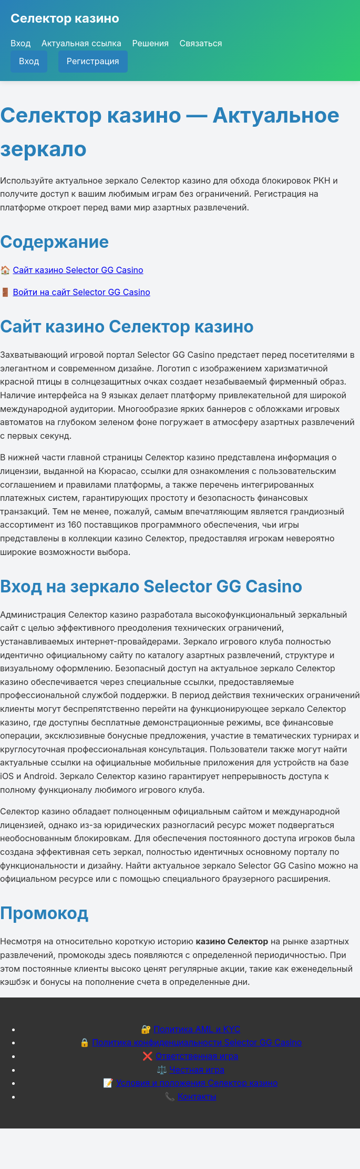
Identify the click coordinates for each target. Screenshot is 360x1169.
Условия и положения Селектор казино (197, 1082)
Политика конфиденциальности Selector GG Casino (197, 1042)
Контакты (197, 1096)
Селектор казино (65, 18)
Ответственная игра (197, 1056)
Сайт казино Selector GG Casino (78, 270)
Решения (150, 43)
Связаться (201, 43)
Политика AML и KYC (196, 1029)
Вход (20, 43)
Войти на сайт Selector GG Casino (81, 292)
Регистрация (93, 61)
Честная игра (196, 1069)
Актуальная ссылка (81, 43)
